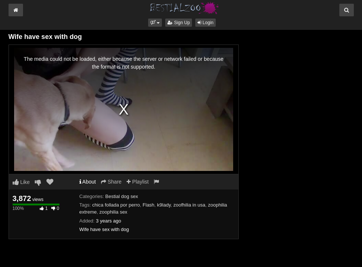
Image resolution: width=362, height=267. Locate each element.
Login (205, 22)
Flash (148, 205)
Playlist (138, 182)
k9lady (164, 205)
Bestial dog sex (121, 196)
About (87, 182)
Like (21, 182)
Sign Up (178, 22)
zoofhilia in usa (189, 205)
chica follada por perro (116, 205)
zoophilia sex (113, 212)
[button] (155, 23)
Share (111, 182)
